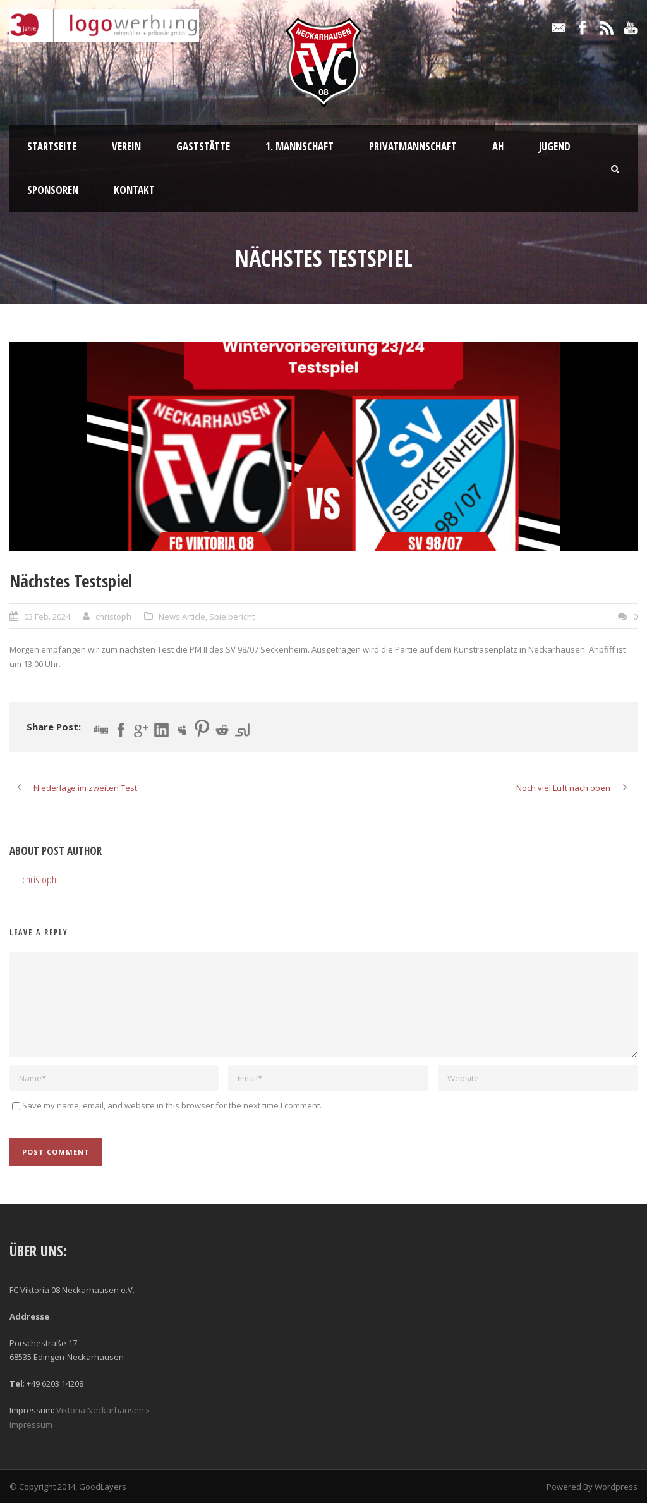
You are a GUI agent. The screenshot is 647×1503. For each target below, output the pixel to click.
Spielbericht (232, 616)
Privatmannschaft (413, 146)
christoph (113, 616)
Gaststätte (203, 146)
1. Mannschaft (299, 146)
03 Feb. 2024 (47, 616)
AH (498, 146)
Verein (126, 146)
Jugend (555, 146)
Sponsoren (52, 190)
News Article (182, 616)
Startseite (51, 146)
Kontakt (134, 190)
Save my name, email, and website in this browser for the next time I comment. (172, 1105)
